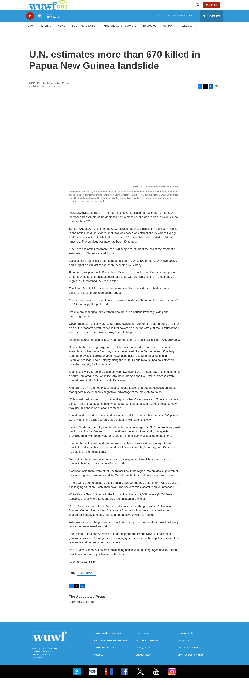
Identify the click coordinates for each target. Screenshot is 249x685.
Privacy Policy (143, 655)
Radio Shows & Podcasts (119, 33)
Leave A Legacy (143, 662)
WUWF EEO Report (104, 655)
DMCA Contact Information (191, 662)
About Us (98, 662)
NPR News (86, 580)
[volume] (39, 23)
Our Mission (184, 647)
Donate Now (142, 640)
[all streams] (211, 23)
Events (46, 33)
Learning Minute (83, 33)
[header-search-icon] (199, 8)
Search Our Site (186, 640)
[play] (30, 23)
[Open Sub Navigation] (37, 33)
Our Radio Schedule (188, 655)
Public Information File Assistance (110, 647)
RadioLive (150, 33)
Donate (215, 8)
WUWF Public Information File (109, 640)
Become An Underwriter (147, 647)
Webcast (188, 33)
